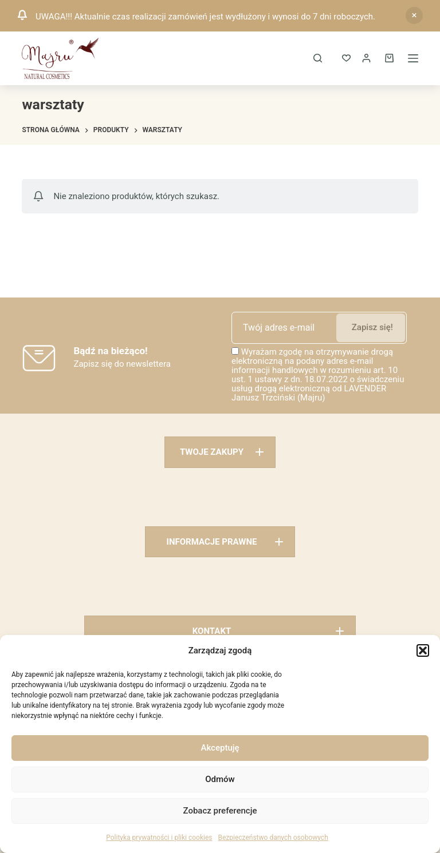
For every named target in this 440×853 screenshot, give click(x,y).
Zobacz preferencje (220, 811)
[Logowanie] (366, 58)
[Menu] (413, 58)
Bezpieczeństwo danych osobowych (273, 838)
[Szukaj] (317, 58)
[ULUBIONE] (346, 58)
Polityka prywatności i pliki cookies (159, 838)
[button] (423, 650)
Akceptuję (220, 748)
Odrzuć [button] (414, 15)
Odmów (220, 779)
